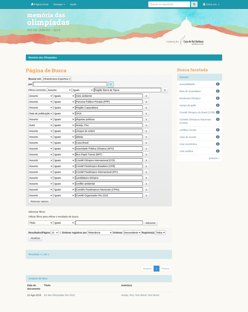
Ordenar (117, 232)
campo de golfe (188, 105)
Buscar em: (35, 78)
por (30, 84)
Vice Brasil (140, 295)
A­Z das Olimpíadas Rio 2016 (59, 295)
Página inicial (39, 4)
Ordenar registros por (74, 232)
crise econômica (188, 144)
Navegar (59, 4)
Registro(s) (148, 232)
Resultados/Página (39, 232)
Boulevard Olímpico (190, 98)
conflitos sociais (188, 130)
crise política (186, 151)
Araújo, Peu (127, 295)
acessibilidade (187, 84)
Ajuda (73, 4)
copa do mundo (188, 137)
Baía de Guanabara (190, 91)
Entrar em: (211, 4)
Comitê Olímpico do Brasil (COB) (197, 112)
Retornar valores (40, 201)
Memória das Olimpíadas (42, 57)
